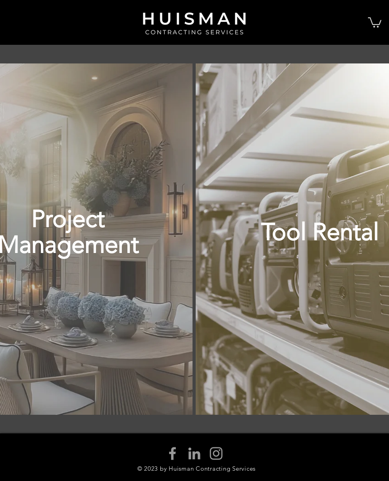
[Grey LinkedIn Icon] (194, 453)
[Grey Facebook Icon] (172, 453)
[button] (374, 22)
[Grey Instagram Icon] (216, 453)
